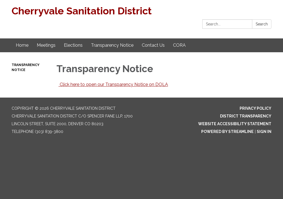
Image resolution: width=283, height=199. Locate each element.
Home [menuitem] (22, 45)
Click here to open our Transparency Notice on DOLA (113, 84)
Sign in (264, 131)
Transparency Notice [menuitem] (112, 45)
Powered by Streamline (227, 131)
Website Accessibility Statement (234, 124)
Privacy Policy (255, 108)
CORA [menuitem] (179, 45)
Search (262, 24)
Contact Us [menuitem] (153, 45)
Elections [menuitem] (73, 45)
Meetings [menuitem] (46, 45)
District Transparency (245, 116)
